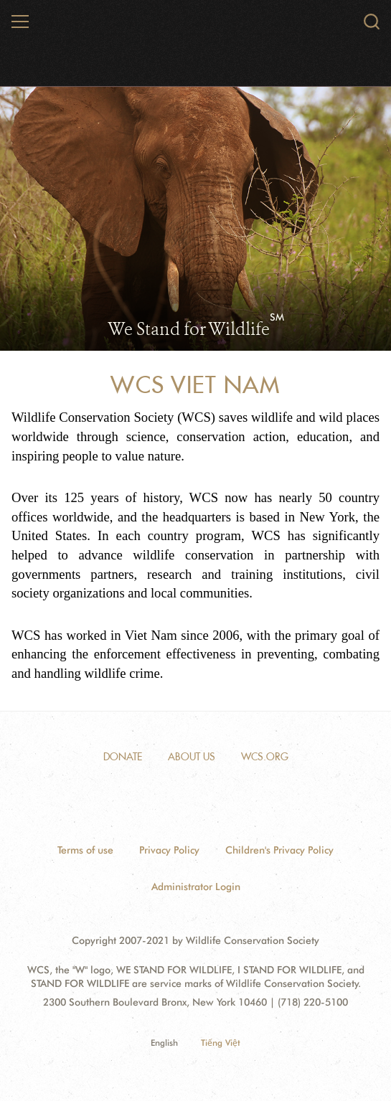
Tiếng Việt (220, 1042)
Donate (122, 756)
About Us (191, 756)
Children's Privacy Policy (279, 850)
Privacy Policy (169, 850)
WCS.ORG (264, 756)
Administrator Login (195, 886)
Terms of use (85, 850)
